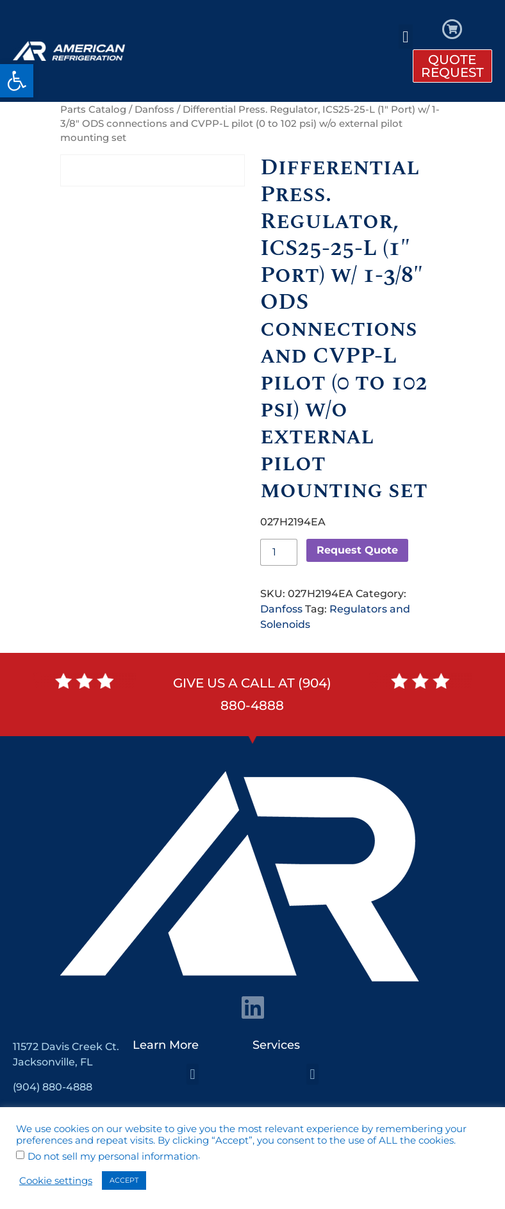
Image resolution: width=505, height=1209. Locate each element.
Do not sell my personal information (113, 1157)
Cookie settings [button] (55, 1181)
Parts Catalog (93, 109)
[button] (16, 80)
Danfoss (154, 109)
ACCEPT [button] (124, 1180)
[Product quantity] (278, 552)
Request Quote (357, 550)
